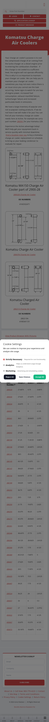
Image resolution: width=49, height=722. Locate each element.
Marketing (9, 371)
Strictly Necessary (12, 359)
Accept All (39, 377)
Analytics (8, 365)
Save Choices (24, 377)
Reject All (10, 377)
